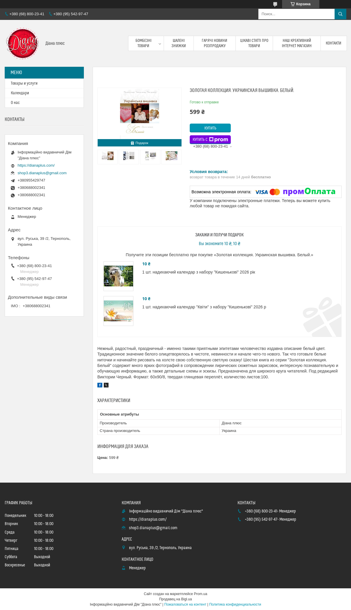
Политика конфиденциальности (235, 604)
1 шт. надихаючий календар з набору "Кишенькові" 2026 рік (198, 272)
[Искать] (340, 14)
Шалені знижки (179, 43)
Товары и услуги (24, 83)
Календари (20, 93)
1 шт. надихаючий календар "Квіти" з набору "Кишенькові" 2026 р (204, 307)
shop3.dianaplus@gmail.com (42, 173)
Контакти (333, 43)
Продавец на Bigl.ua (175, 599)
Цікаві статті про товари (254, 43)
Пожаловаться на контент (185, 604)
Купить (210, 128)
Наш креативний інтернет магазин (297, 43)
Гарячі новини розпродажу (214, 43)
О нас (15, 102)
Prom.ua (200, 594)
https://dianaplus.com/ (36, 165)
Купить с (210, 139)
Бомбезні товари (143, 43)
